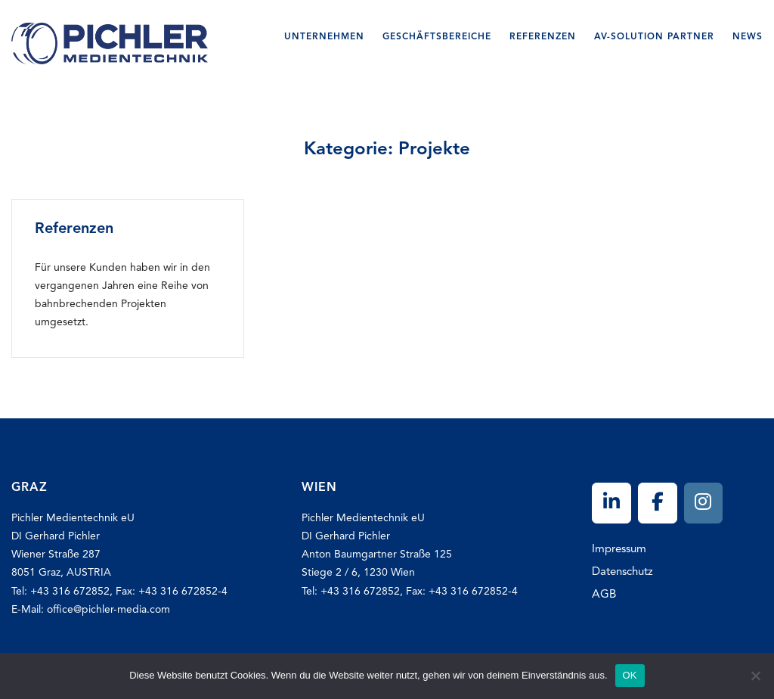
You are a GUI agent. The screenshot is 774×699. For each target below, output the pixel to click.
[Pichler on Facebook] (657, 503)
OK (630, 675)
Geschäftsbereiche (436, 37)
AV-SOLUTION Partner (654, 37)
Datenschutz (622, 572)
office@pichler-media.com (108, 609)
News (747, 37)
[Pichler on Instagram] (703, 503)
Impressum (619, 549)
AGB (604, 595)
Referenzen (542, 37)
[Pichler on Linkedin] (611, 503)
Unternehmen (324, 37)
